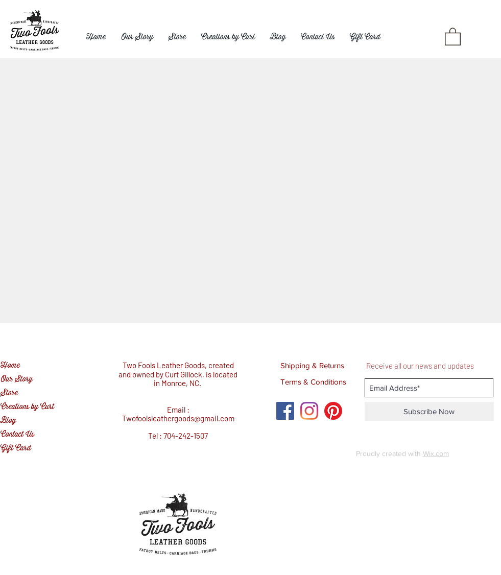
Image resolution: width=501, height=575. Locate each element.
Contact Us (17, 434)
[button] (453, 36)
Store (9, 393)
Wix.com (436, 453)
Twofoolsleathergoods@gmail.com (178, 418)
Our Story (17, 379)
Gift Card (16, 448)
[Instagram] (309, 411)
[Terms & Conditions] (313, 381)
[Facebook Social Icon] (285, 411)
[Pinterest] (333, 411)
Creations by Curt (27, 407)
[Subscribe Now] (429, 411)
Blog (8, 420)
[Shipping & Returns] (312, 365)
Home (10, 365)
